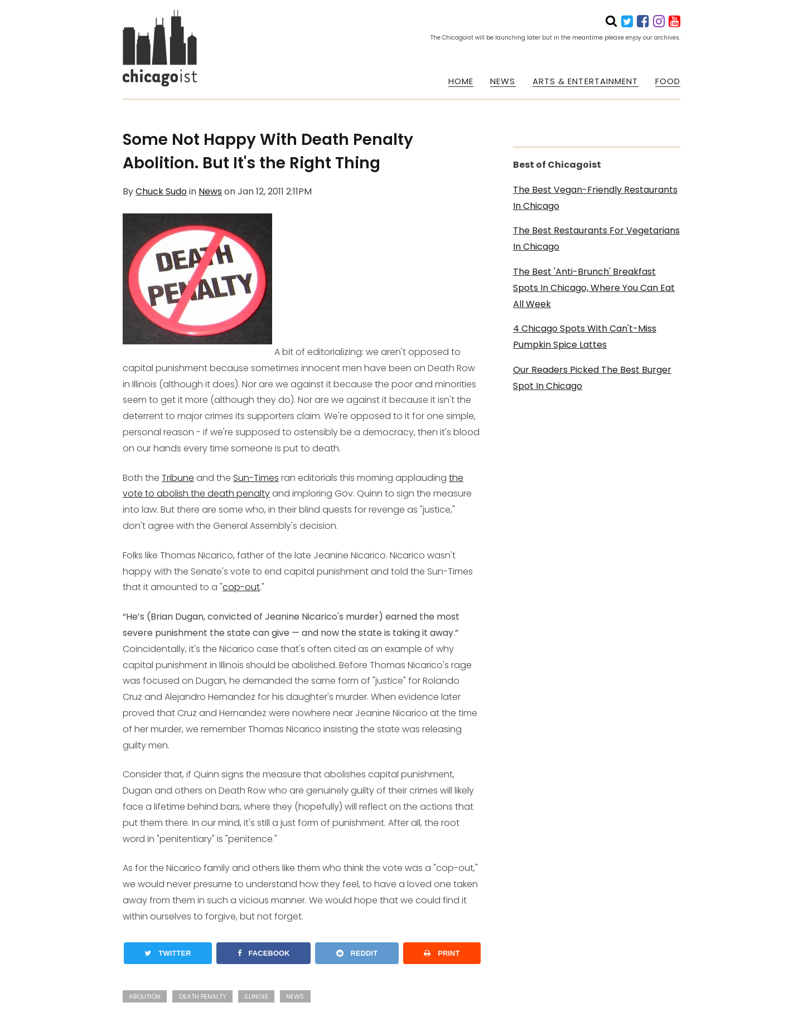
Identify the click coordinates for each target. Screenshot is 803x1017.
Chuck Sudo (161, 191)
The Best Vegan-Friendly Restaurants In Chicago (595, 197)
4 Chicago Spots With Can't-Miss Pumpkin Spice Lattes (584, 336)
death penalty (202, 996)
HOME (460, 81)
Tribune (178, 477)
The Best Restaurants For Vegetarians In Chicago (596, 238)
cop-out (241, 587)
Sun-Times (256, 477)
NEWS (502, 81)
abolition (145, 996)
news (295, 996)
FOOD (667, 81)
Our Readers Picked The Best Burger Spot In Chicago (592, 377)
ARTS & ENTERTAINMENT (585, 81)
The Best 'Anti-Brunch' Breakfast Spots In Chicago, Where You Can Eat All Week (594, 287)
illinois (256, 996)
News (210, 191)
